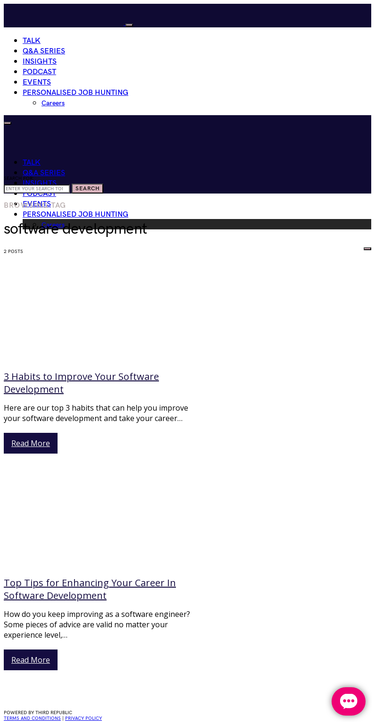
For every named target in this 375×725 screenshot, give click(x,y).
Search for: (19, 178)
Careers (53, 103)
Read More (30, 443)
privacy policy (83, 718)
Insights (40, 61)
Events (37, 82)
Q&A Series (44, 51)
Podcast (39, 71)
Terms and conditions (32, 718)
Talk (32, 40)
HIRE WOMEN (337, 246)
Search (87, 188)
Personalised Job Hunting (75, 92)
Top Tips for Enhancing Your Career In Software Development (90, 589)
